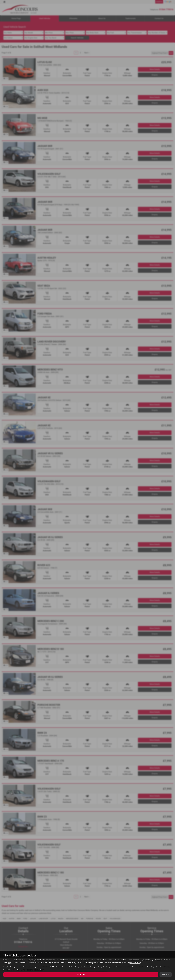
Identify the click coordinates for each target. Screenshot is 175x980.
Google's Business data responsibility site (90, 967)
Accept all (81, 974)
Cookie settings (165, 974)
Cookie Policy (135, 963)
